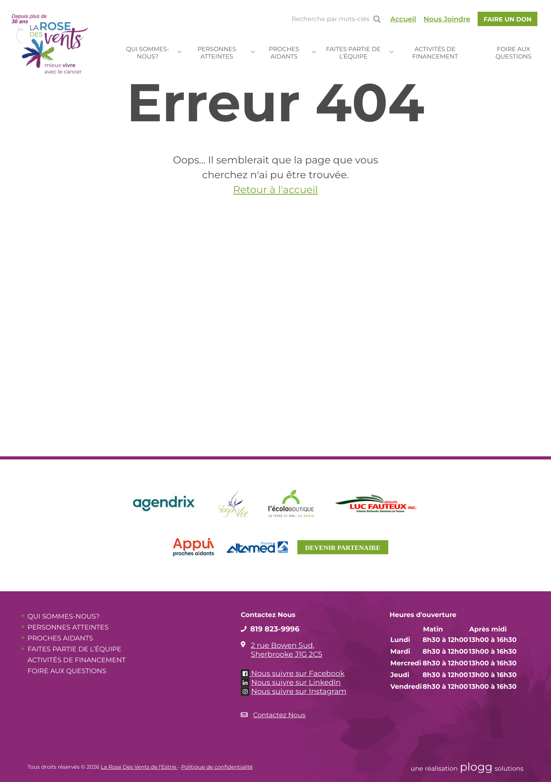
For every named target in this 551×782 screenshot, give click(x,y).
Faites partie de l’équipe (353, 52)
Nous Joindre (447, 19)
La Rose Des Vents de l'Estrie (139, 767)
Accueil (403, 19)
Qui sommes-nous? (147, 52)
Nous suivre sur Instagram (299, 691)
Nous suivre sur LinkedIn (296, 682)
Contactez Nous (279, 715)
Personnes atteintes (216, 52)
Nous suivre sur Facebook (298, 673)
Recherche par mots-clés (330, 19)
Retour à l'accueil (275, 190)
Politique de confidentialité (217, 767)
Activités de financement (435, 52)
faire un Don (507, 19)
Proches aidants (284, 52)
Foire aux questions (514, 52)
